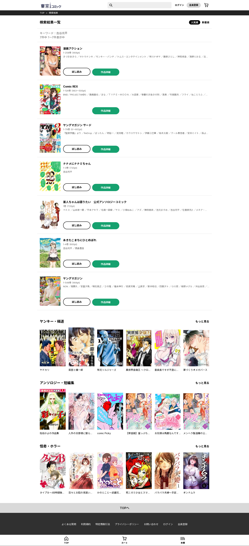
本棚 (183, 543)
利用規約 (86, 524)
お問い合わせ (151, 524)
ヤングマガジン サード (77, 125)
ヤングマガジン (72, 278)
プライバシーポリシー (127, 524)
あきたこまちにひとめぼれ (79, 240)
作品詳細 (105, 72)
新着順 (205, 22)
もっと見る (202, 321)
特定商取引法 (102, 524)
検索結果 (53, 12)
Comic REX (70, 86)
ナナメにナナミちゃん (77, 163)
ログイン (179, 5)
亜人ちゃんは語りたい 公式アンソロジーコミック (95, 202)
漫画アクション (72, 48)
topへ (124, 508)
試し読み (77, 71)
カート (124, 543)
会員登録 (193, 5)
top (42, 12)
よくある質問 (69, 524)
